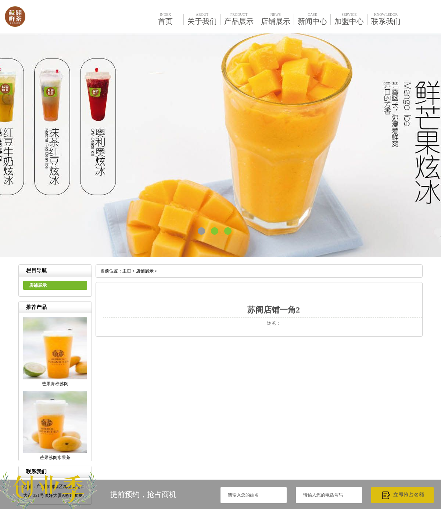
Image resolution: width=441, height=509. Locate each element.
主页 (126, 271)
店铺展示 (145, 271)
